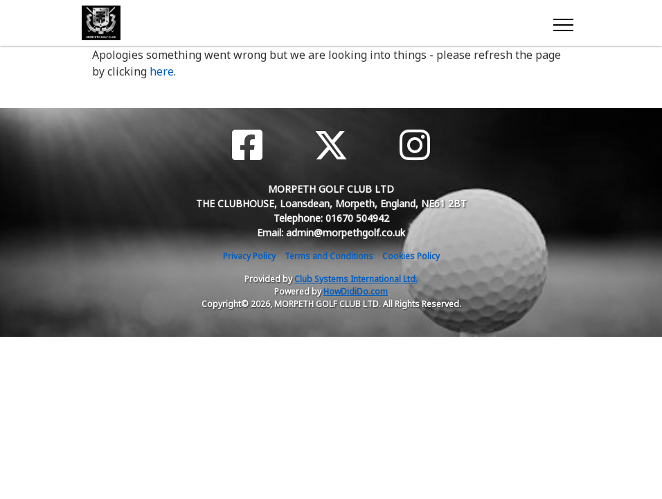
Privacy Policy (249, 256)
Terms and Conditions (329, 256)
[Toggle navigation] (562, 23)
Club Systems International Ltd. (356, 279)
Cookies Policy (411, 256)
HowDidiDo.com (355, 291)
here (162, 71)
